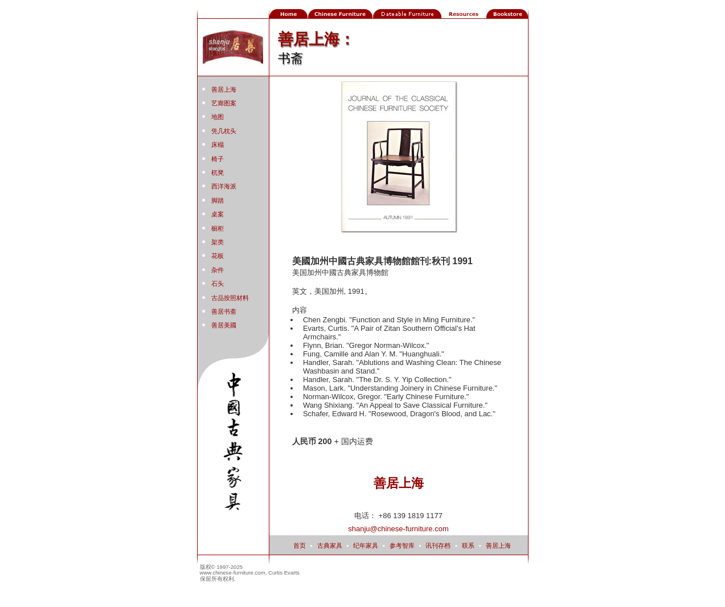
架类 (217, 242)
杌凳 (217, 172)
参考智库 (402, 545)
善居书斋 (223, 311)
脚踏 (217, 200)
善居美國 (223, 325)
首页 (299, 545)
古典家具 (329, 545)
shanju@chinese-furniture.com (398, 528)
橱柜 (217, 228)
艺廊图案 (223, 103)
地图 (217, 116)
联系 (468, 545)
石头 (217, 283)
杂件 (217, 269)
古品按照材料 (230, 297)
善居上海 (223, 89)
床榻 (217, 144)
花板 (217, 255)
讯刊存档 (437, 545)
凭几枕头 (223, 131)
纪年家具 (365, 545)
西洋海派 (223, 186)
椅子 (217, 158)
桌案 (217, 214)
